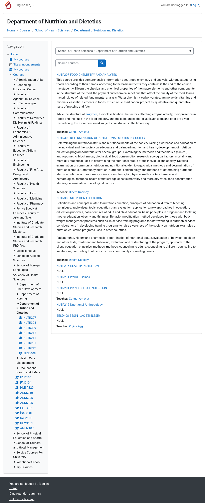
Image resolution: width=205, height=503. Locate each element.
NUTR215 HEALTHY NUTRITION (77, 266)
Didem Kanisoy (79, 192)
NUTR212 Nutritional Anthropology (79, 304)
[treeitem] (26, 260)
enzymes (91, 114)
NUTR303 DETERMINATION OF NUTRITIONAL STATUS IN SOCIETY (100, 138)
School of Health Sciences (52, 30)
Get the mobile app (21, 499)
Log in (195, 5)
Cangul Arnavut (79, 132)
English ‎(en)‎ (23, 5)
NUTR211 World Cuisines (73, 277)
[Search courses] (76, 63)
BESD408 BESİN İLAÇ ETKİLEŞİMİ (78, 316)
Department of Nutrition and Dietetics (99, 30)
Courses (25, 30)
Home (11, 30)
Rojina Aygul (77, 326)
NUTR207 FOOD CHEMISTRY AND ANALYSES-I (87, 75)
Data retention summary (25, 493)
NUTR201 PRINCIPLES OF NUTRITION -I (82, 288)
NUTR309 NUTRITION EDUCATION (79, 198)
